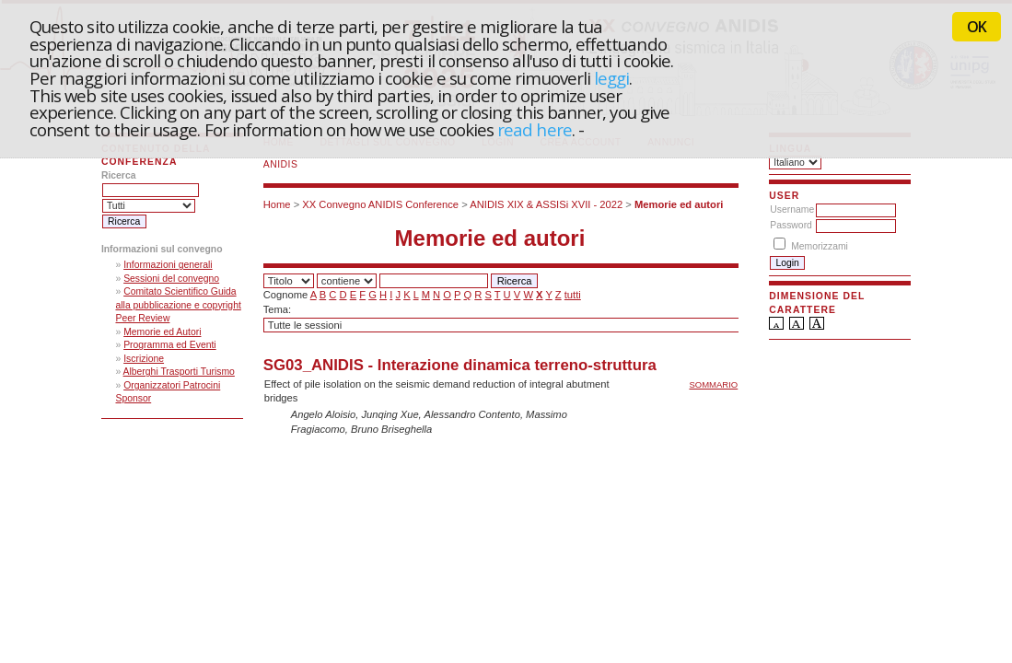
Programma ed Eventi (169, 345)
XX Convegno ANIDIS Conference (380, 204)
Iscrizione (143, 359)
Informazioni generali (167, 265)
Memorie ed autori (678, 204)
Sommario (713, 384)
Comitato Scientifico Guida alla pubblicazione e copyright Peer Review (177, 304)
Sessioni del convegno (171, 278)
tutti (572, 294)
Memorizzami (819, 246)
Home (277, 204)
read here (534, 129)
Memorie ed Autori (162, 332)
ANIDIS (280, 164)
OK (976, 27)
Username (792, 209)
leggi (611, 77)
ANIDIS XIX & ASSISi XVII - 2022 (546, 204)
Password (791, 225)
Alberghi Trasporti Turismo (179, 371)
